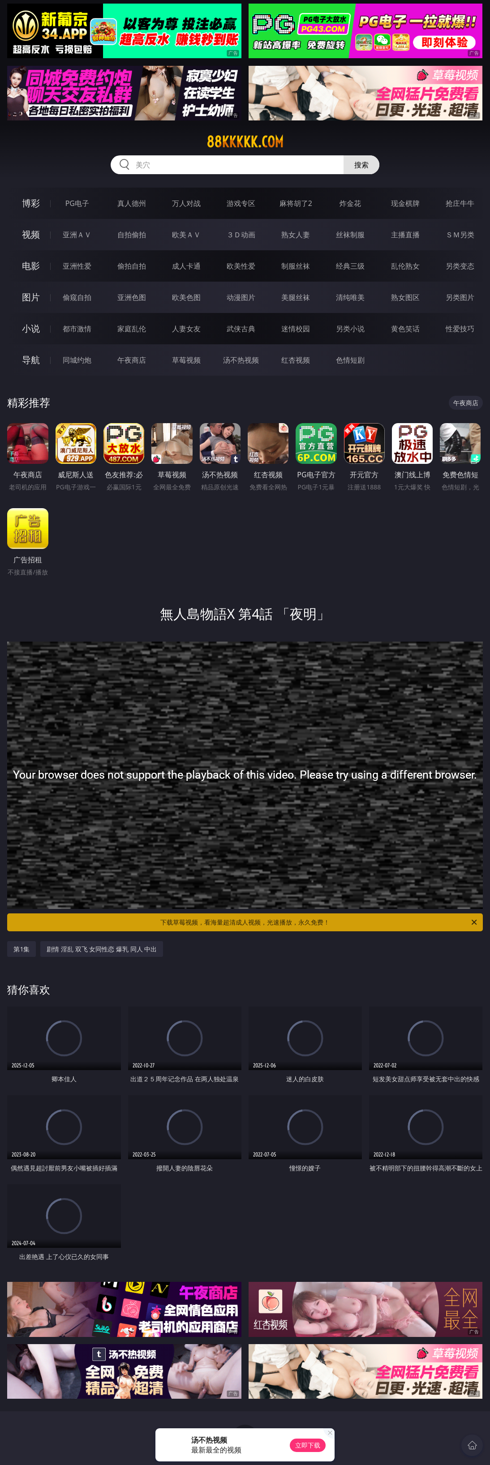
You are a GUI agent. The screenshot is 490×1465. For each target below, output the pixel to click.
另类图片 (460, 297)
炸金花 (350, 203)
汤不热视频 (241, 360)
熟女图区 (405, 297)
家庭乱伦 (131, 329)
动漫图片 (241, 297)
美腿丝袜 (295, 297)
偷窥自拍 (77, 297)
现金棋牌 (405, 203)
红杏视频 (295, 360)
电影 (31, 266)
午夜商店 (131, 360)
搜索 (361, 165)
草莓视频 (186, 360)
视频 (31, 234)
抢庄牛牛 (460, 203)
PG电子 (77, 203)
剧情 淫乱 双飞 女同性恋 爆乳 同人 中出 (102, 949)
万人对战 (186, 203)
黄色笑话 (405, 329)
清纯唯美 (350, 297)
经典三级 (350, 266)
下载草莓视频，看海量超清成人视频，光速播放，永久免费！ (319, 922)
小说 (31, 328)
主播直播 (405, 235)
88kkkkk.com (245, 142)
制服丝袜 (295, 266)
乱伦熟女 (405, 266)
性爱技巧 (460, 329)
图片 (31, 297)
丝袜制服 (350, 235)
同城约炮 (77, 360)
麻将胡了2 (295, 203)
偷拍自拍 (131, 266)
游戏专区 (241, 203)
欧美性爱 (241, 266)
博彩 (31, 203)
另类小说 (350, 329)
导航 (31, 360)
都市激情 (77, 329)
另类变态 (460, 266)
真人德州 (131, 203)
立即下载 (307, 1445)
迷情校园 (295, 329)
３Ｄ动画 (241, 235)
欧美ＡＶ (186, 235)
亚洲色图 (131, 297)
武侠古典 (241, 329)
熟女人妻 (295, 235)
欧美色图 (186, 297)
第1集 (21, 949)
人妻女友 (186, 329)
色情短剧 (350, 360)
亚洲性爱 (77, 266)
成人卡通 (186, 266)
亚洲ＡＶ (77, 235)
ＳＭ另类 (460, 235)
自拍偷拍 (131, 235)
